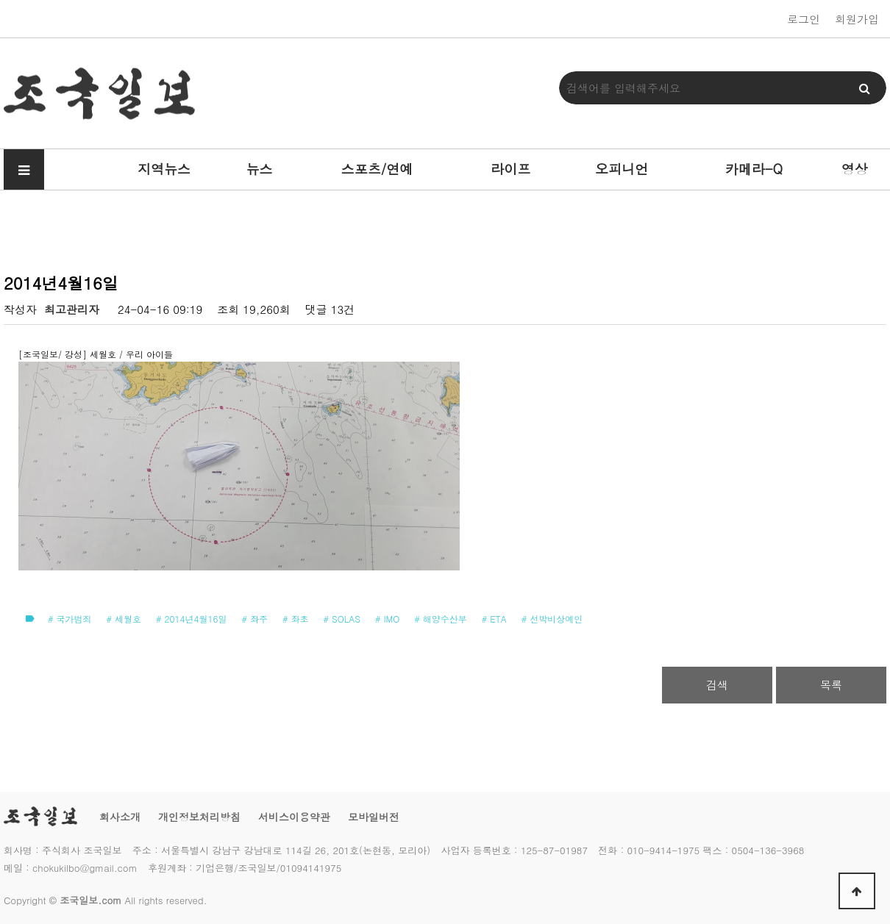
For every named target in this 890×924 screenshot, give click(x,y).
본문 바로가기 (0, 0)
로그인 (803, 18)
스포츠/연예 (377, 169)
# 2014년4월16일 (191, 618)
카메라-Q (754, 169)
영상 (854, 169)
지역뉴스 (164, 169)
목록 (831, 684)
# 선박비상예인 (552, 618)
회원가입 (857, 18)
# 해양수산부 (440, 618)
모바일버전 (373, 816)
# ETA (494, 618)
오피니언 (621, 169)
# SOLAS (342, 618)
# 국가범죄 (70, 618)
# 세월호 (124, 618)
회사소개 (119, 816)
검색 (717, 684)
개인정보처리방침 (199, 816)
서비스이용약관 (294, 816)
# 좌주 (255, 618)
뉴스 (259, 169)
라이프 (510, 169)
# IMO (387, 618)
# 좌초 (295, 618)
